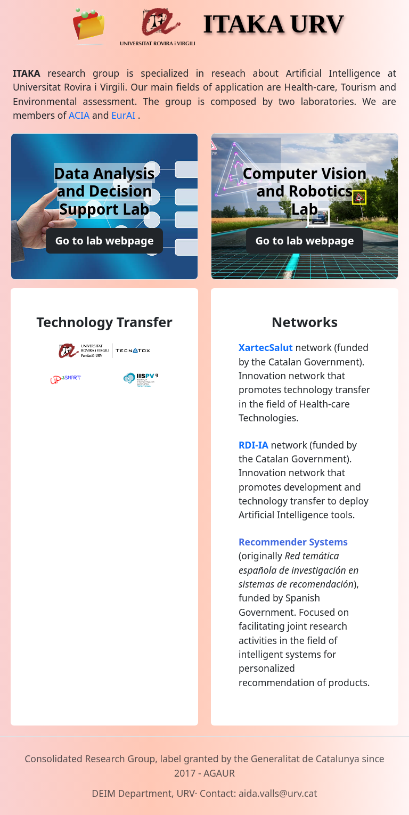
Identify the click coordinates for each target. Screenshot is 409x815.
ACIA (79, 115)
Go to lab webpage (104, 240)
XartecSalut (266, 347)
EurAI (123, 115)
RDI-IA (253, 444)
